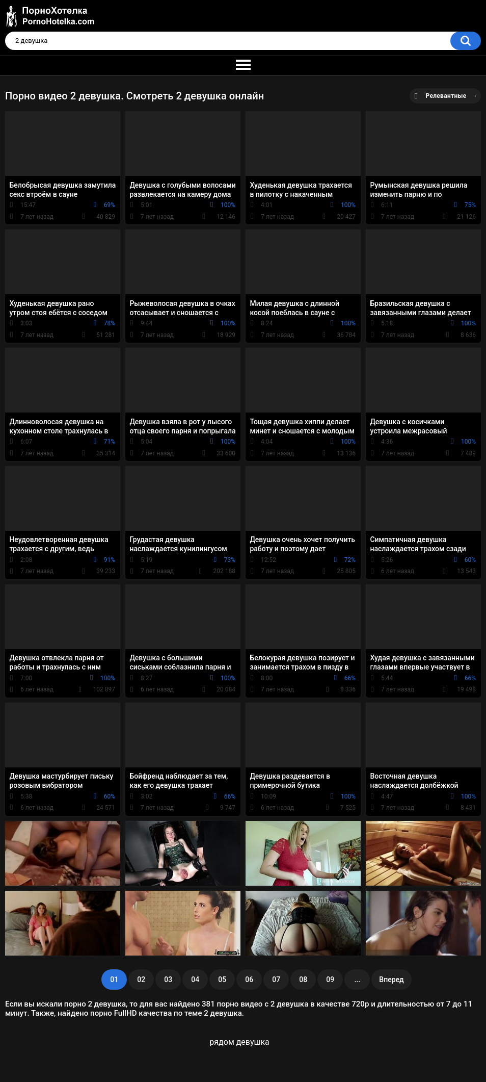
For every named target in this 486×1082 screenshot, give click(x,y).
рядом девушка (239, 1042)
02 (141, 979)
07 (276, 979)
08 (303, 979)
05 (222, 979)
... (357, 979)
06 (249, 979)
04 (195, 979)
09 (330, 979)
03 (168, 979)
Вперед (391, 979)
